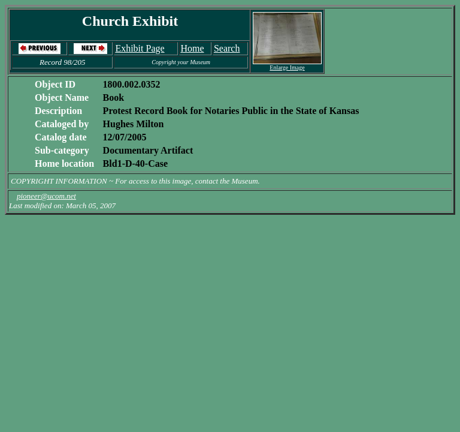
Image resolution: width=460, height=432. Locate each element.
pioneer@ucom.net (46, 195)
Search (227, 48)
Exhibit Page (139, 48)
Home (192, 48)
